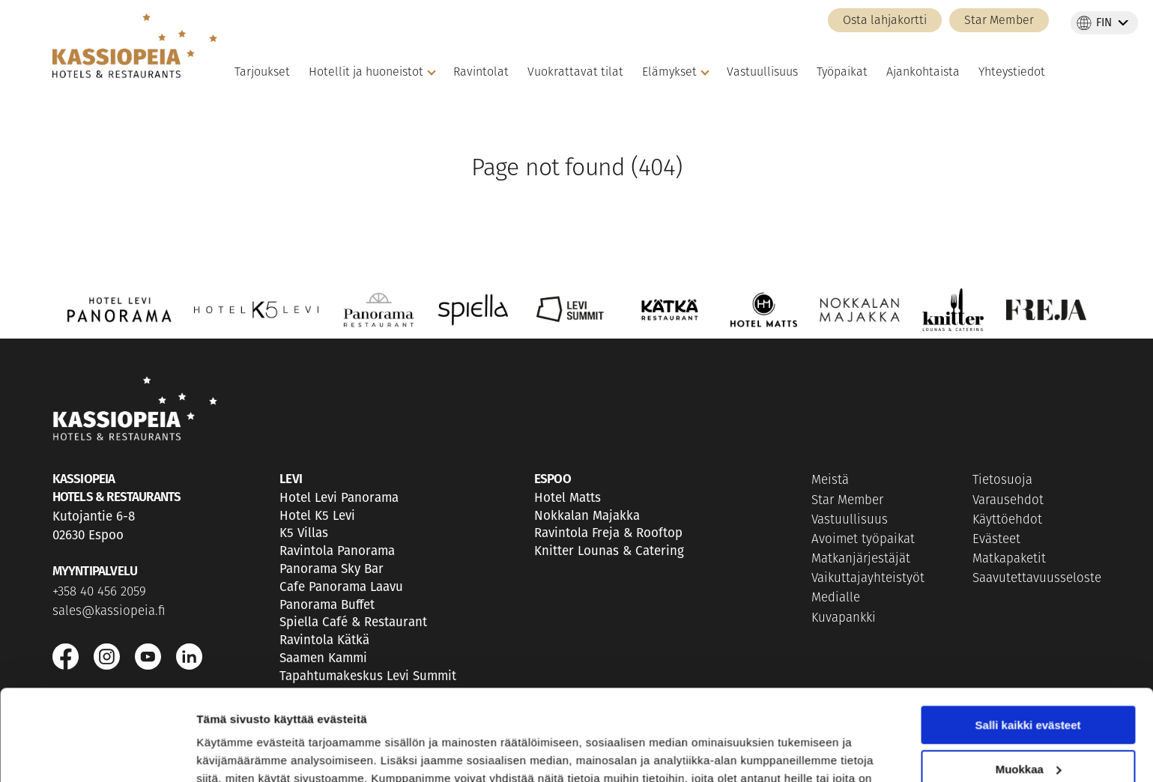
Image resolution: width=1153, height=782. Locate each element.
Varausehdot (1008, 500)
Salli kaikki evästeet (1028, 640)
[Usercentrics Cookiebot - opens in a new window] (97, 753)
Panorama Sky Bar (331, 569)
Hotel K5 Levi (317, 516)
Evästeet (996, 539)
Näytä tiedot (228, 752)
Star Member (999, 21)
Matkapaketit (1009, 559)
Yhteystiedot (1011, 73)
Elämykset (669, 73)
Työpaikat (842, 73)
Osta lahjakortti (885, 21)
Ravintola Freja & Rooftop (608, 533)
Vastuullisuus (762, 73)
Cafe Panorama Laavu (341, 587)
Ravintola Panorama (337, 551)
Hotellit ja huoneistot (366, 73)
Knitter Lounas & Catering (609, 551)
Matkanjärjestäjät (860, 559)
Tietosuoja (1002, 480)
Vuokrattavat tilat (575, 73)
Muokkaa (1029, 683)
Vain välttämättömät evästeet (1028, 727)
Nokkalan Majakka (587, 516)
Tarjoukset (262, 73)
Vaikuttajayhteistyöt (867, 578)
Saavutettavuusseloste (1036, 578)
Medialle (835, 598)
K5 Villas (303, 533)
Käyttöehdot (1007, 520)
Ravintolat (481, 73)
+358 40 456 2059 (99, 592)
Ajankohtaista (923, 73)
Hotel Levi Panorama (339, 498)
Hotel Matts (567, 498)
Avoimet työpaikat (863, 539)
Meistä (830, 480)
